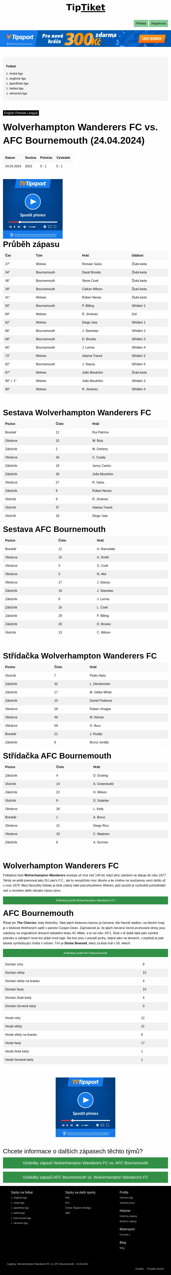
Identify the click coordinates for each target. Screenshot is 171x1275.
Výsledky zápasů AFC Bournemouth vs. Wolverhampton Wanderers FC (85, 1177)
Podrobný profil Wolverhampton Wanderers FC (85, 900)
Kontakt (139, 1268)
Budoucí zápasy (128, 1221)
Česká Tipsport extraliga (78, 1207)
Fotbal (11, 66)
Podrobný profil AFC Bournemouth (85, 953)
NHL (67, 1197)
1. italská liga (14, 88)
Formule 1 (125, 1234)
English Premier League (21, 113)
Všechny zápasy (128, 1216)
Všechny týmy (127, 1202)
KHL (67, 1202)
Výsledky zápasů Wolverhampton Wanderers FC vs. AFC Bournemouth (85, 1163)
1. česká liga (14, 73)
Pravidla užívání (155, 1268)
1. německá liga (16, 93)
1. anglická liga (16, 78)
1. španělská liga (17, 83)
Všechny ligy (126, 1197)
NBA (67, 1213)
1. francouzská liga (21, 1218)
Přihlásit (141, 23)
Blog (122, 1248)
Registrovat (158, 23)
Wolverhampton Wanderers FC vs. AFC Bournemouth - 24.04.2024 (52, 1264)
